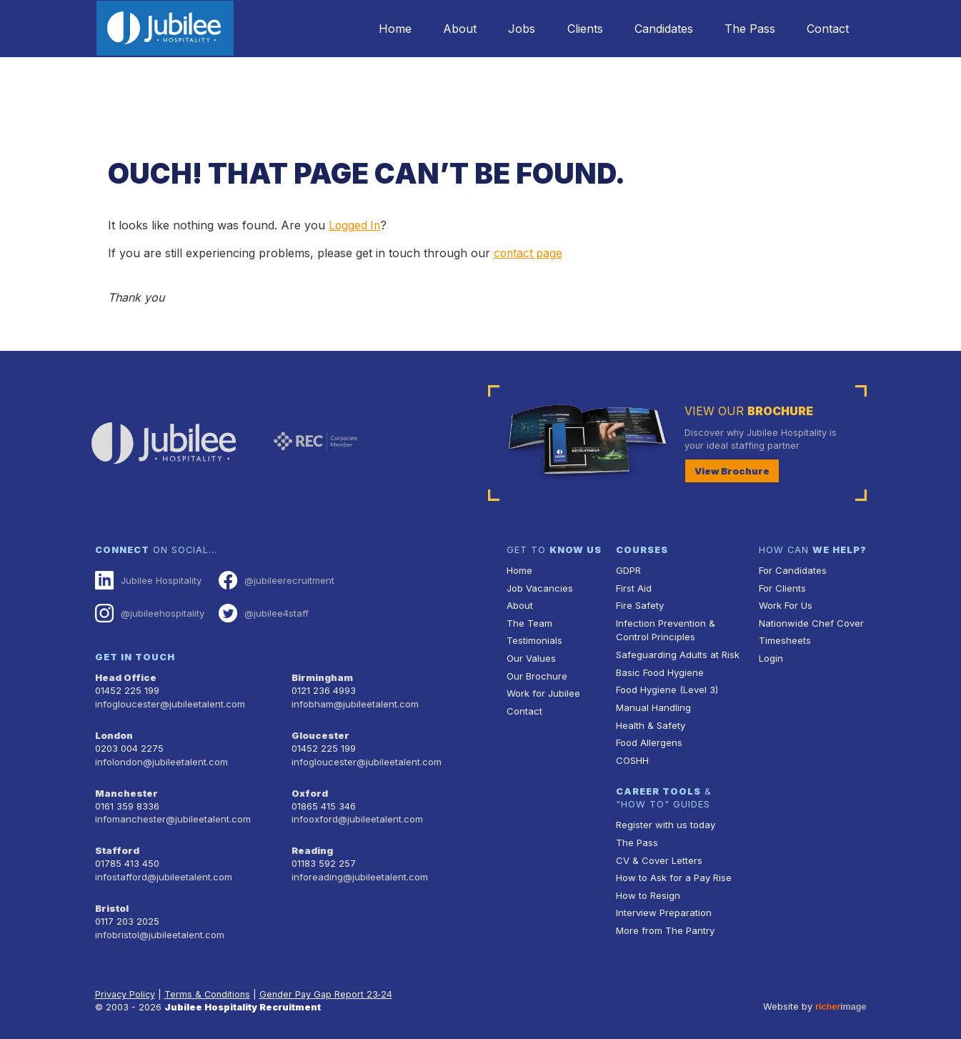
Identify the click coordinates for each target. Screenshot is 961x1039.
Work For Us (785, 604)
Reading (312, 844)
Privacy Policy (126, 985)
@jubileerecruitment (273, 579)
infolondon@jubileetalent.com (159, 757)
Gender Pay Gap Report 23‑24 (329, 985)
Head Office (125, 675)
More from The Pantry (664, 924)
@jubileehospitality (149, 611)
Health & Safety (650, 721)
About (445, 28)
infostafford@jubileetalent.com (163, 870)
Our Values (530, 656)
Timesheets (784, 638)
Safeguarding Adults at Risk (676, 652)
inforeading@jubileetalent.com (358, 870)
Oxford (309, 787)
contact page (529, 253)
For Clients (782, 587)
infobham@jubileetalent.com (354, 701)
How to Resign (647, 889)
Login (770, 656)
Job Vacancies (539, 587)
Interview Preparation (662, 907)
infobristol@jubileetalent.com (158, 925)
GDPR (628, 570)
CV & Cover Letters (658, 855)
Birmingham (322, 675)
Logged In (355, 225)
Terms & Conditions (209, 985)
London (114, 731)
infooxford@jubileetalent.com (356, 813)
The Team (529, 621)
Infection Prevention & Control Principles (664, 628)
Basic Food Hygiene (659, 670)
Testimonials (534, 638)
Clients (576, 28)
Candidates (657, 28)
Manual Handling (652, 704)
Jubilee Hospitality (148, 579)
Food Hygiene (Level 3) (666, 687)
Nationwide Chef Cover (809, 621)
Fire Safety (640, 604)
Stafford (116, 844)
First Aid (634, 587)
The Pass (746, 28)
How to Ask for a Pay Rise (673, 872)
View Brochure (730, 469)
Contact (827, 28)
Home (378, 28)
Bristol (111, 900)
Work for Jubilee (543, 690)
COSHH (632, 756)
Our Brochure (536, 673)
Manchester (125, 787)
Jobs (510, 28)
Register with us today (664, 820)
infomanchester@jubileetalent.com (171, 813)
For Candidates (792, 570)
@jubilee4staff (261, 611)
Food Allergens (649, 738)
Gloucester (319, 731)
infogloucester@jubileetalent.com (168, 701)
